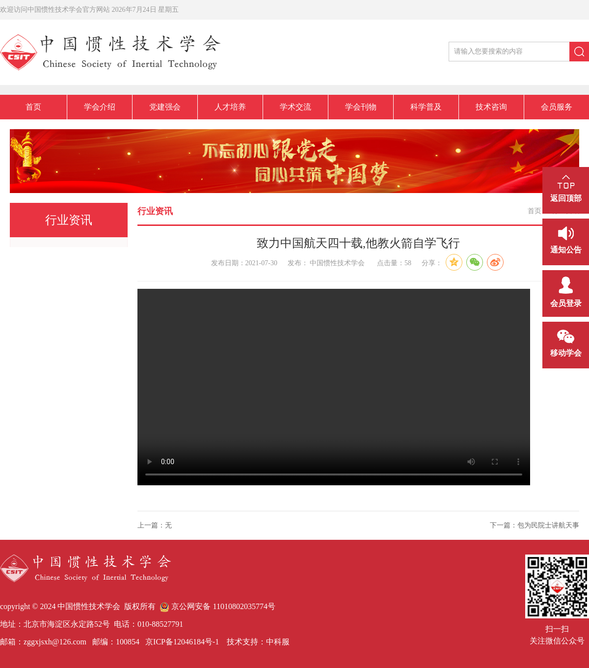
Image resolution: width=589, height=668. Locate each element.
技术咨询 (491, 107)
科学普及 (426, 107)
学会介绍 (99, 107)
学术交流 (295, 107)
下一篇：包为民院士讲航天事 (534, 525)
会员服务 (556, 107)
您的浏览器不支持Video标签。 (333, 387)
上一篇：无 (154, 525)
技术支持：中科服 (258, 642)
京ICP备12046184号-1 (181, 642)
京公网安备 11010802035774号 (217, 606)
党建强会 (165, 107)
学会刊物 (360, 107)
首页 (33, 107)
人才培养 (230, 107)
